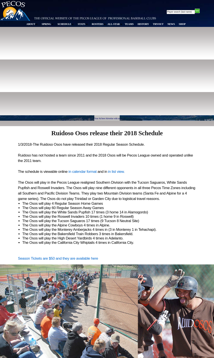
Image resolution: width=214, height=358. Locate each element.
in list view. (116, 172)
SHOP (182, 24)
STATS (83, 24)
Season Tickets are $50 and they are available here (58, 258)
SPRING (48, 24)
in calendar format (83, 172)
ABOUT (32, 24)
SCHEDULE (66, 24)
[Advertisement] (40, 73)
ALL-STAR (114, 24)
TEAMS (129, 24)
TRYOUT (158, 24)
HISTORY (143, 24)
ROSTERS (99, 24)
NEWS (171, 24)
